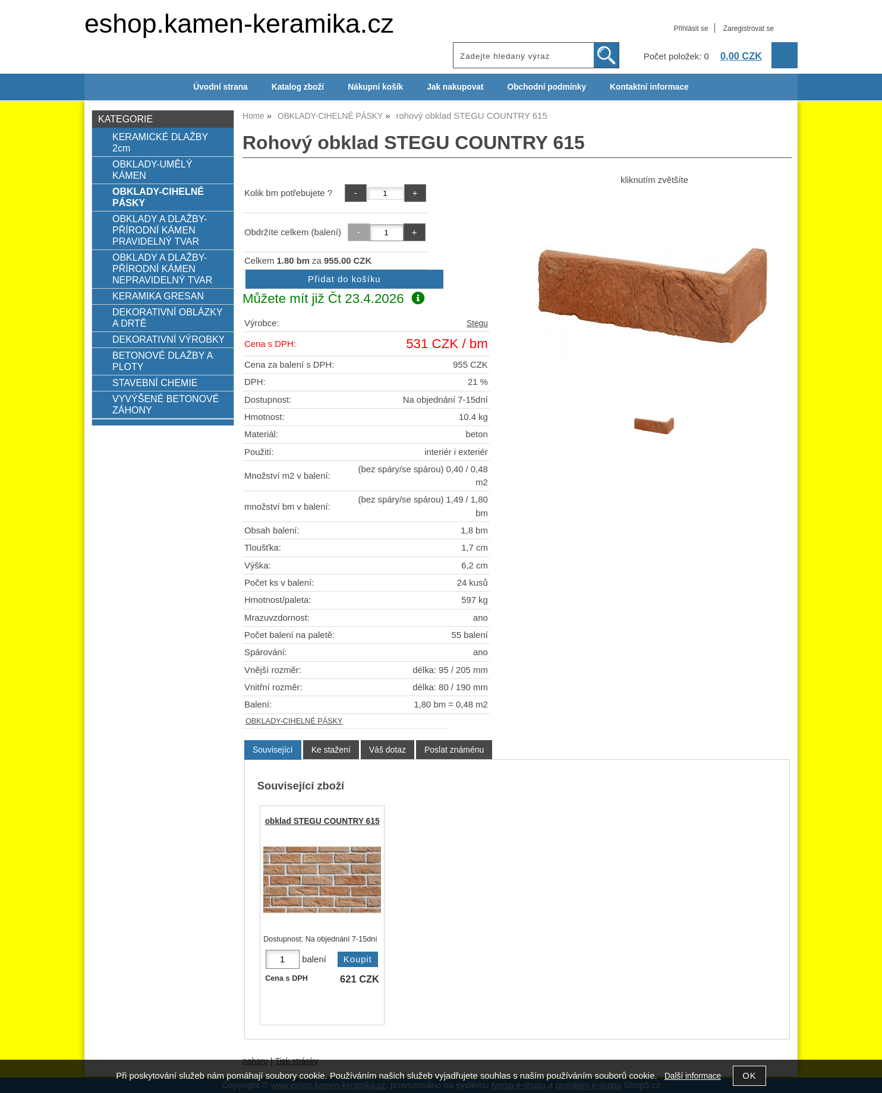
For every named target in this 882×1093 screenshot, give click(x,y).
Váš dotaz (387, 749)
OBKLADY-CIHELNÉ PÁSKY (293, 721)
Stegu (477, 323)
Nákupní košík (375, 87)
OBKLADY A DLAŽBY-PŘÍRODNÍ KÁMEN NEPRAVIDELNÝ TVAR (162, 268)
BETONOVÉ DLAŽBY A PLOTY (162, 361)
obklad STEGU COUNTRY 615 (322, 821)
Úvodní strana (220, 87)
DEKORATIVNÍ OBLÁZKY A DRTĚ (167, 317)
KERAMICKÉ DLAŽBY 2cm (160, 142)
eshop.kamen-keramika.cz (239, 23)
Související (273, 749)
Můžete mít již (333, 298)
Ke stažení (331, 749)
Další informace (692, 1076)
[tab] (272, 750)
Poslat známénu (454, 749)
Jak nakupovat (455, 87)
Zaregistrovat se (748, 28)
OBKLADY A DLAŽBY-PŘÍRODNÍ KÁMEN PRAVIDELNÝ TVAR (159, 230)
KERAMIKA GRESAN (158, 295)
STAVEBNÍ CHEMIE (155, 382)
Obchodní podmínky (546, 87)
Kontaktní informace (649, 87)
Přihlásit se (690, 28)
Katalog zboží (298, 87)
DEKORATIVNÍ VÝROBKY (168, 339)
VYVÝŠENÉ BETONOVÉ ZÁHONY (165, 404)
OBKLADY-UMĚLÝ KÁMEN (152, 170)
